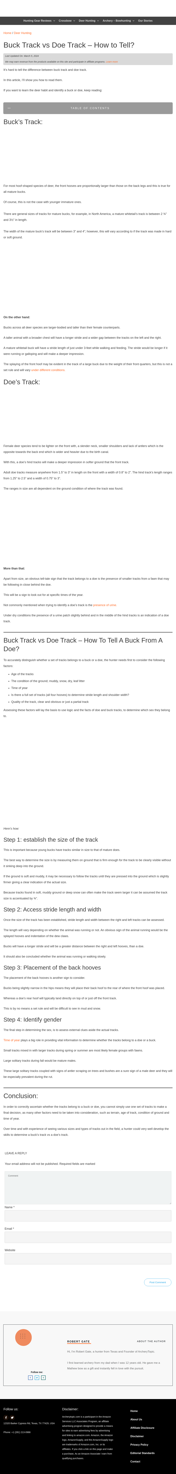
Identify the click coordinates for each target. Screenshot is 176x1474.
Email (9, 1228)
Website (10, 1250)
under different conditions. (48, 370)
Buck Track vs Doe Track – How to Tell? (68, 45)
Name (10, 1207)
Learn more (112, 61)
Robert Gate (78, 1341)
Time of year (11, 1040)
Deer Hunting (22, 33)
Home (7, 33)
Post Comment (158, 1282)
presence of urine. (105, 605)
